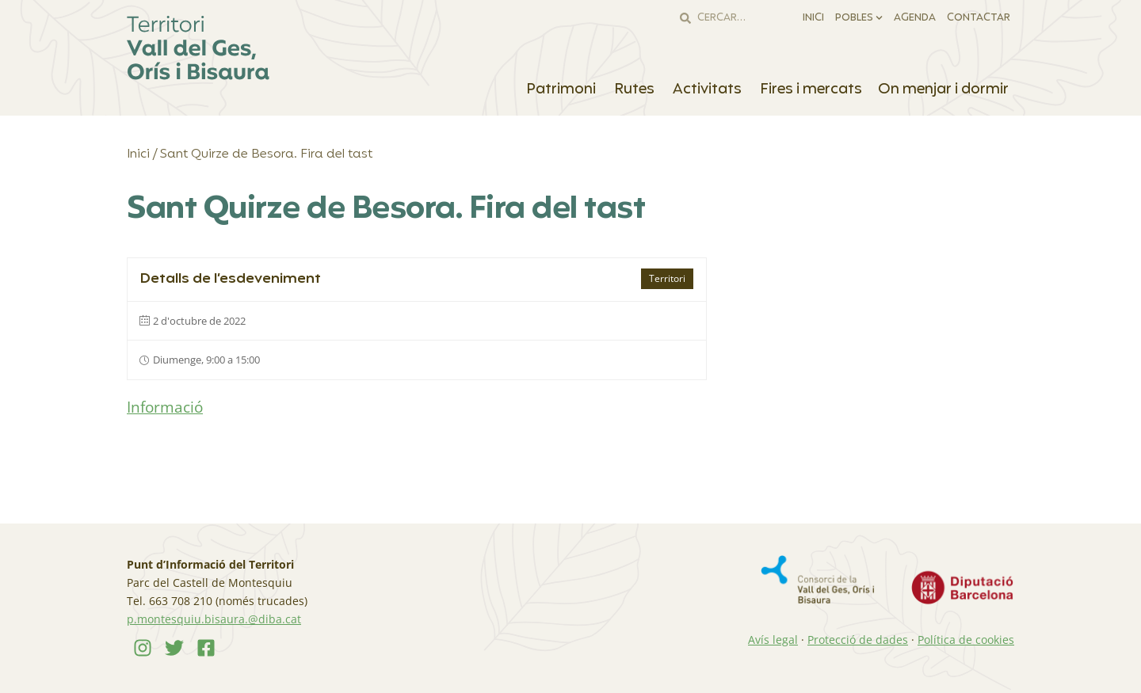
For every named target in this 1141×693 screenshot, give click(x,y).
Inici (813, 18)
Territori (667, 278)
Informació (165, 406)
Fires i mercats (811, 89)
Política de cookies (966, 639)
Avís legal (773, 639)
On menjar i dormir (944, 89)
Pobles (859, 17)
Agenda (915, 18)
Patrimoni (562, 89)
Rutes (635, 89)
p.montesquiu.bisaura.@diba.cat (214, 618)
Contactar (978, 18)
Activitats (708, 89)
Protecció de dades (857, 639)
